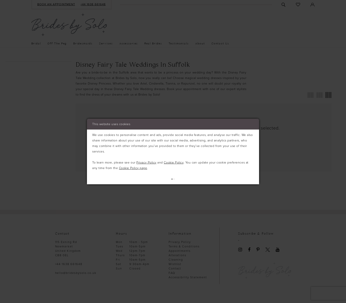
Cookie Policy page (133, 167)
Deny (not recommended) (200, 178)
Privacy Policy (146, 162)
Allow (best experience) (148, 178)
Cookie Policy (173, 162)
